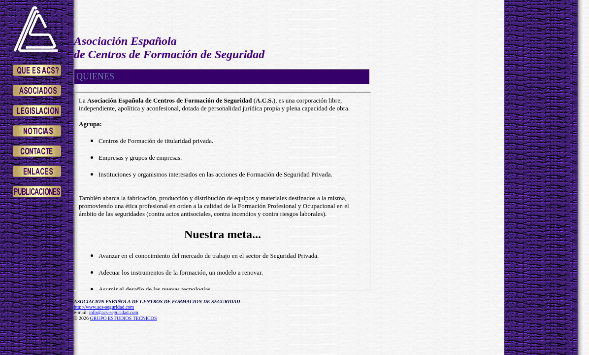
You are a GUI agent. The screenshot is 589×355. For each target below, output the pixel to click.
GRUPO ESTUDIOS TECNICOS (123, 318)
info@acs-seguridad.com (113, 312)
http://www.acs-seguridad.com (104, 307)
